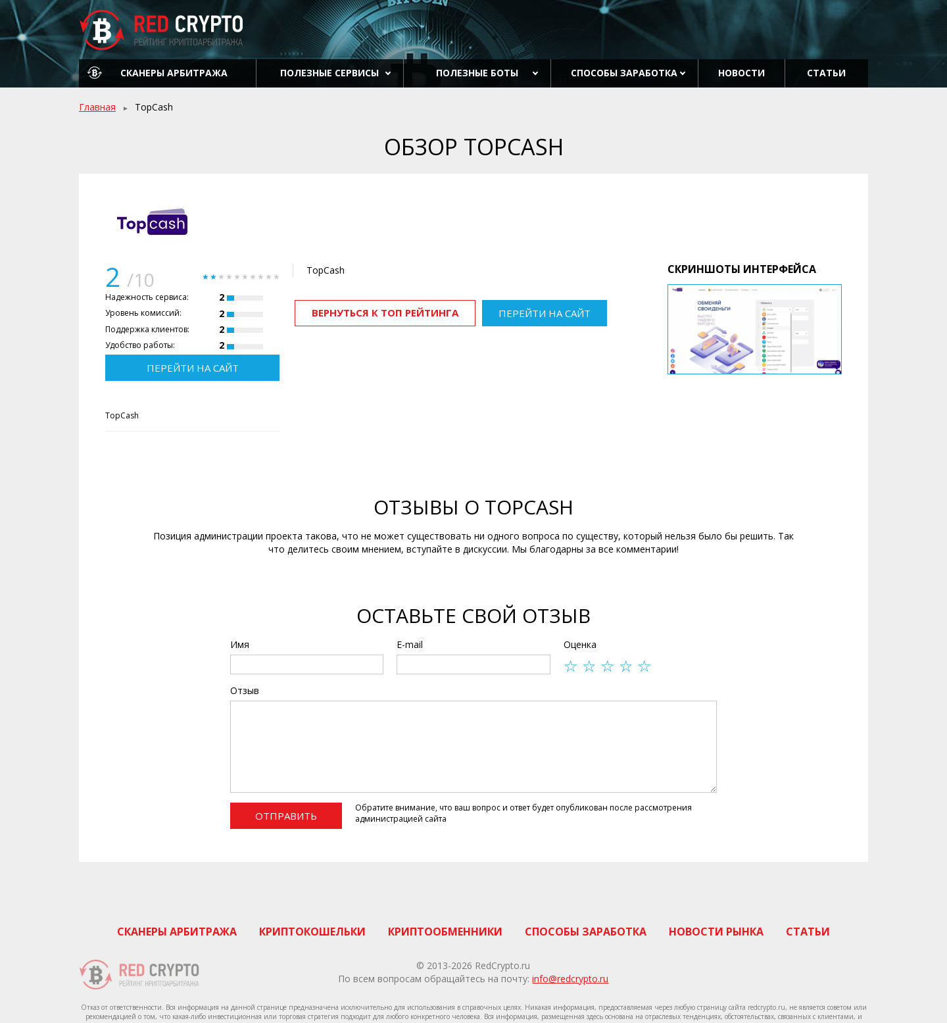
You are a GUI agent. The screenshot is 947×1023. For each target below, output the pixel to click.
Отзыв (244, 690)
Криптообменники (445, 931)
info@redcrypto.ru (570, 978)
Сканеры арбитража (174, 72)
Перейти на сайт (193, 367)
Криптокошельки (312, 931)
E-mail (410, 644)
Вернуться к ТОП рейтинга (385, 312)
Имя (239, 644)
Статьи (826, 72)
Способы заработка (624, 72)
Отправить (286, 815)
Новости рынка (716, 931)
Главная (97, 107)
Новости (741, 72)
